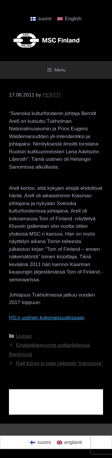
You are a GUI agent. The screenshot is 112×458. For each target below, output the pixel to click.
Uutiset (24, 336)
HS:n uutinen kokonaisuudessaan (47, 317)
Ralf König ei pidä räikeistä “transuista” (59, 363)
